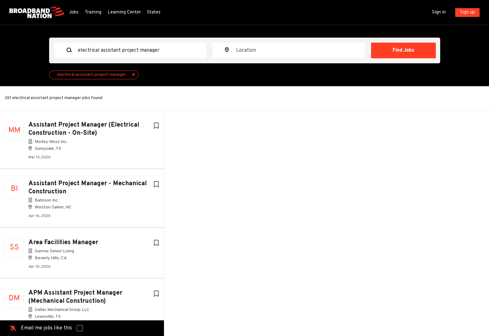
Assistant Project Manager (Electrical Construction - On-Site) (83, 129)
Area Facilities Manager (63, 243)
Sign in (439, 12)
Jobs (74, 12)
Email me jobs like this (46, 328)
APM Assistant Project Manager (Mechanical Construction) (75, 297)
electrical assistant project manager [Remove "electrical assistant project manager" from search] (91, 74)
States (153, 12)
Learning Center (124, 12)
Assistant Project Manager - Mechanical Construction (87, 188)
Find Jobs (403, 50)
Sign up (467, 12)
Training (93, 12)
